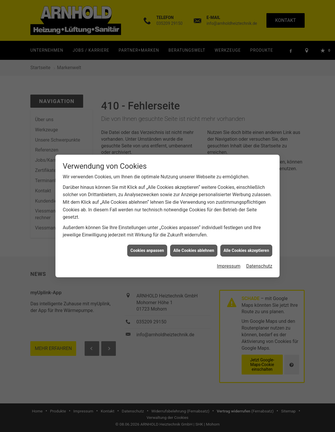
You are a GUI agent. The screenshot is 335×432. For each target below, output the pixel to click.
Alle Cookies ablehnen (193, 244)
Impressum (228, 260)
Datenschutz (259, 260)
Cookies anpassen (147, 244)
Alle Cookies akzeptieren (246, 244)
